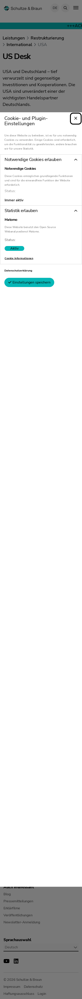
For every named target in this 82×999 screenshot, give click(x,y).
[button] (41, 156)
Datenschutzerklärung (18, 267)
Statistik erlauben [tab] (21, 207)
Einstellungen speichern (29, 279)
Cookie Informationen (19, 255)
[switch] (14, 245)
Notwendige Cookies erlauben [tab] (33, 156)
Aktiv (14, 245)
